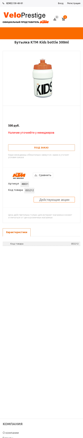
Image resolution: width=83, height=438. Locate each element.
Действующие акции (54, 199)
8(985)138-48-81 (14, 3)
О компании (11, 432)
